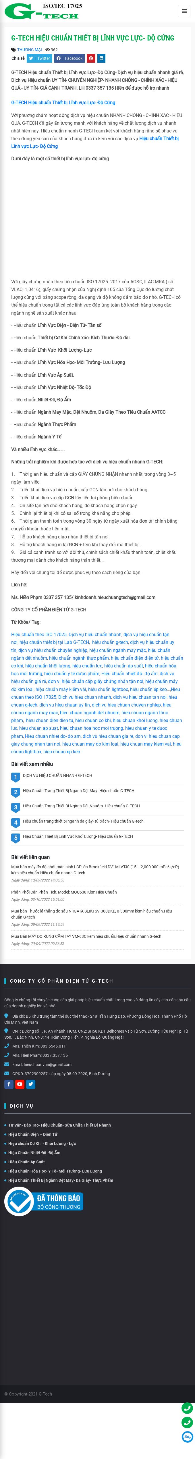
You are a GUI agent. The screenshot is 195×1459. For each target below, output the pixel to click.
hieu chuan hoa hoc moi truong (91, 728)
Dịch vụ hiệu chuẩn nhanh (95, 634)
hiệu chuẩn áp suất (123, 666)
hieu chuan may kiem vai (145, 744)
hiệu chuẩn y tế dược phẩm (71, 673)
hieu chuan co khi (93, 720)
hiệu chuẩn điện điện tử (135, 658)
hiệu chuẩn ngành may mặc (117, 650)
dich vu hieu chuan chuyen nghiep (126, 705)
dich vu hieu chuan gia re (108, 736)
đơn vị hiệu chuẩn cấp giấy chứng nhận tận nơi (95, 681)
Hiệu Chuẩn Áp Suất (24, 1162)
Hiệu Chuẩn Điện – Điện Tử (30, 1134)
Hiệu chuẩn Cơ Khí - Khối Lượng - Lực (40, 1143)
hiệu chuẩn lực (87, 666)
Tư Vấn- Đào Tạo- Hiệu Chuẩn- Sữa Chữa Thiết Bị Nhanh (57, 1125)
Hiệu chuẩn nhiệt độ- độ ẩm (129, 673)
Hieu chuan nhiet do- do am (53, 736)
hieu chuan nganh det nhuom (89, 712)
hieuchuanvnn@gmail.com (48, 1064)
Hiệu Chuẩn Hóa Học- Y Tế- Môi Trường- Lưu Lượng (53, 1171)
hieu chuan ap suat (38, 728)
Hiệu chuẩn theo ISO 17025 (39, 634)
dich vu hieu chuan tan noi (140, 697)
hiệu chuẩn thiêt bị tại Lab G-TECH (54, 642)
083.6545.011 (53, 1046)
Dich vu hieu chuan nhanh (84, 697)
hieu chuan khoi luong (135, 720)
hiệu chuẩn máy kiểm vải (61, 689)
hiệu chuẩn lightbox (108, 689)
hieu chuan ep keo (61, 751)
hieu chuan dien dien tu (49, 720)
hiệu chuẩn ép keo (148, 689)
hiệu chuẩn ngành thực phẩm (79, 658)
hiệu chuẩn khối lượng (47, 666)
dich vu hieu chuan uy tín (64, 705)
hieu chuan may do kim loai (90, 744)
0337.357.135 (55, 1055)
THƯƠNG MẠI (29, 49)
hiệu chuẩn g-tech (110, 642)
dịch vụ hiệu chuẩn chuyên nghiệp (52, 650)
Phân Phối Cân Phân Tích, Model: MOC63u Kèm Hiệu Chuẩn (64, 892)
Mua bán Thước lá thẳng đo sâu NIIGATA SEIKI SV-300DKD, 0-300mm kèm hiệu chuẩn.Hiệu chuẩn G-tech (91, 914)
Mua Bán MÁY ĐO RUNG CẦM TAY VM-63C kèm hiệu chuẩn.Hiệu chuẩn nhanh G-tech (86, 936)
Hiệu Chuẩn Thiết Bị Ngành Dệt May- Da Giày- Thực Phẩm (58, 1180)
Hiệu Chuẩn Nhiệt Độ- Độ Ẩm (32, 1152)
